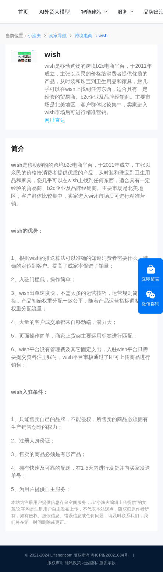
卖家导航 (58, 35)
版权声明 (55, 563)
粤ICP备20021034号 (109, 555)
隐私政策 (73, 563)
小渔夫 (34, 35)
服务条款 (107, 563)
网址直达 (55, 120)
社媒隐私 (90, 563)
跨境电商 (83, 35)
